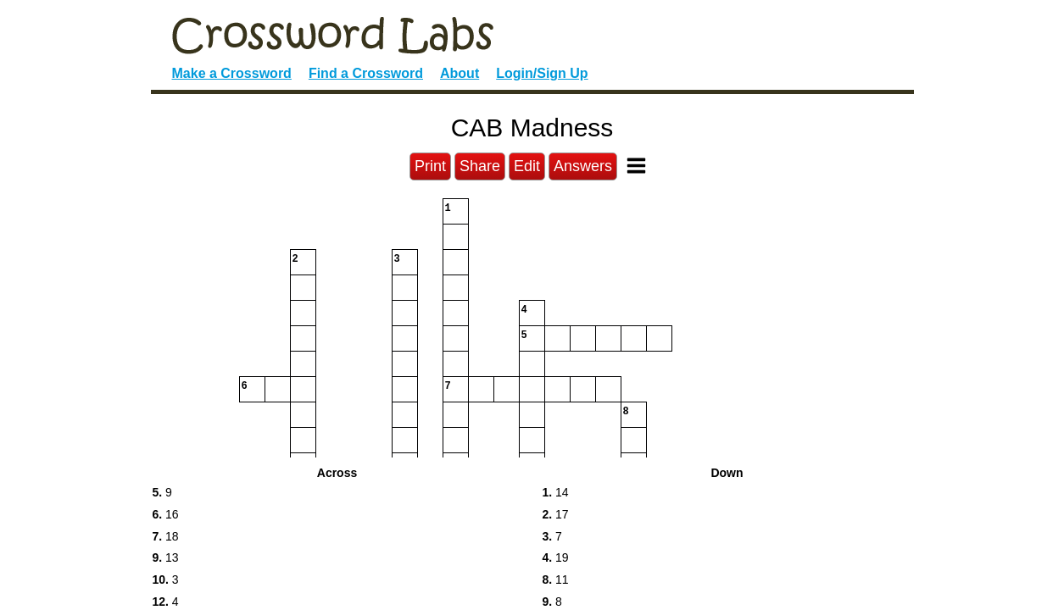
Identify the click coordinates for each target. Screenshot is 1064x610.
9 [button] (162, 492)
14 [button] (556, 492)
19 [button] (556, 557)
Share (480, 166)
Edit (527, 166)
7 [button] (552, 536)
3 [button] (166, 579)
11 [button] (556, 579)
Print (430, 166)
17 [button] (556, 514)
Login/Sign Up (542, 73)
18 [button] (166, 536)
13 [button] (166, 557)
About (459, 73)
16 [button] (166, 514)
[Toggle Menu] (636, 165)
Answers (583, 166)
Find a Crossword (366, 73)
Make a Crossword (232, 73)
